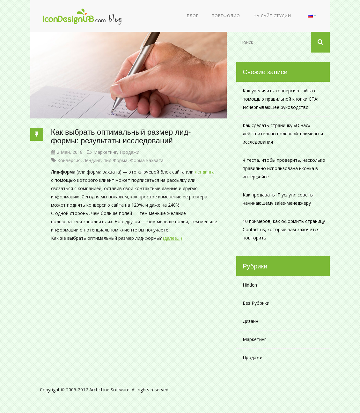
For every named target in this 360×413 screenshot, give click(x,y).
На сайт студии (272, 15)
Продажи (129, 152)
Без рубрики (256, 303)
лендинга (205, 172)
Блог (192, 15)
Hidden (250, 285)
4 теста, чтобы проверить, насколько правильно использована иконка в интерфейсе (284, 168)
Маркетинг (105, 152)
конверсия (69, 160)
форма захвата (147, 160)
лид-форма (115, 160)
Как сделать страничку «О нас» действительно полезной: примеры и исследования (283, 133)
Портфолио (226, 15)
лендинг (92, 160)
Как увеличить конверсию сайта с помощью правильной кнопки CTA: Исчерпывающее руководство (280, 99)
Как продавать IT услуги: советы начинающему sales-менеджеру (278, 199)
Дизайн (250, 321)
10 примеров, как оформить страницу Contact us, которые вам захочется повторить (284, 229)
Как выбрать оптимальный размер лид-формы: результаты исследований (121, 136)
